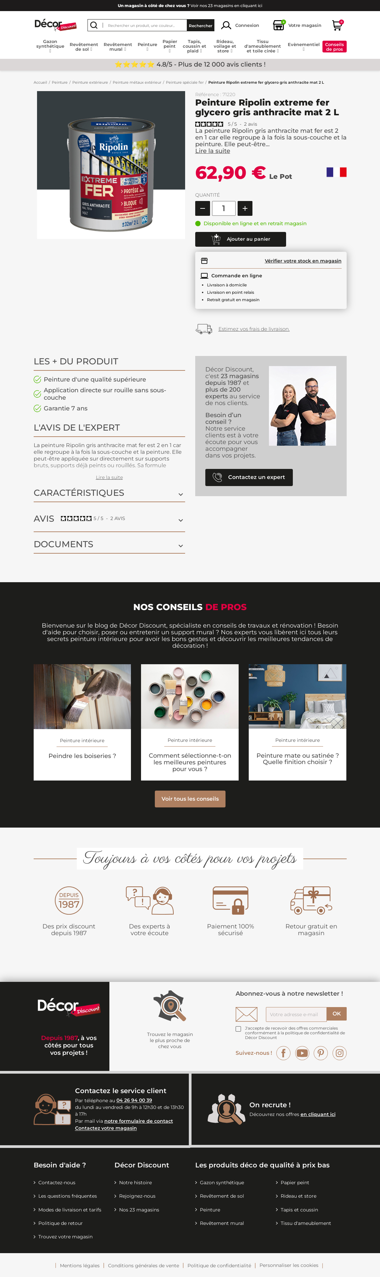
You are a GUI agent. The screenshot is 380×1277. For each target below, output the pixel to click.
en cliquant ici (318, 1114)
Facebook (283, 1053)
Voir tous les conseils (190, 799)
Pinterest (321, 1053)
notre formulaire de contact (138, 1121)
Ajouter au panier (240, 239)
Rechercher (200, 25)
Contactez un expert (249, 477)
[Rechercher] (151, 25)
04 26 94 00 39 (134, 1101)
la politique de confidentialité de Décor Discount (295, 1035)
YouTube (302, 1053)
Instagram (340, 1053)
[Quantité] (224, 208)
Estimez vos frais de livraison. (254, 329)
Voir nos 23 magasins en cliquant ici (190, 5)
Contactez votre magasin (106, 1128)
